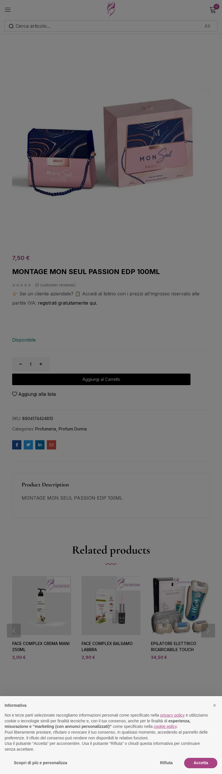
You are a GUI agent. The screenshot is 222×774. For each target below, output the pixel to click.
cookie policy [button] (165, 726)
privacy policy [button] (172, 715)
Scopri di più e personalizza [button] (40, 762)
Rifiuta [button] (166, 762)
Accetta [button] (200, 762)
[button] (214, 705)
